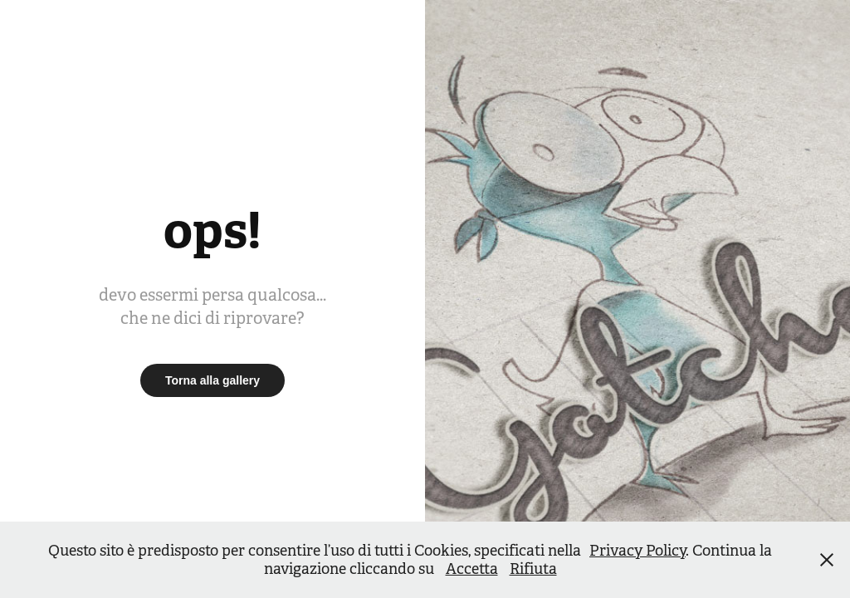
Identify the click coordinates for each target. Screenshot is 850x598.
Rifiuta (533, 569)
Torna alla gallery (212, 380)
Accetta (472, 569)
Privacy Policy (637, 551)
